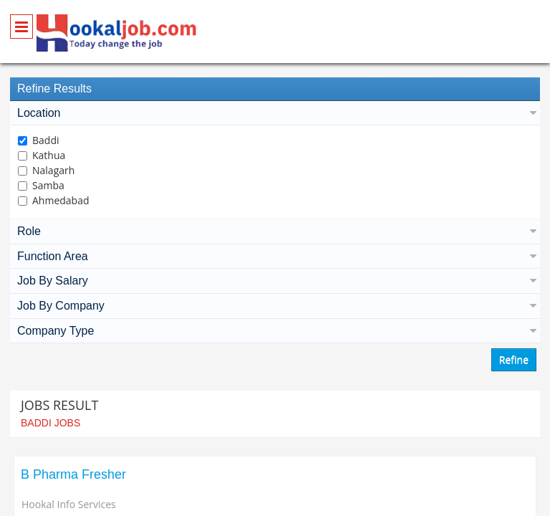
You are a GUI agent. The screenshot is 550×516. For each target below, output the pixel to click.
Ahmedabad (61, 200)
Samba (48, 185)
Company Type (275, 331)
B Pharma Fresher (73, 474)
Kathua (48, 155)
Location (275, 113)
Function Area (275, 256)
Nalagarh (53, 170)
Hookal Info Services (68, 504)
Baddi (45, 140)
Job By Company (275, 306)
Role (275, 231)
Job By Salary (275, 280)
